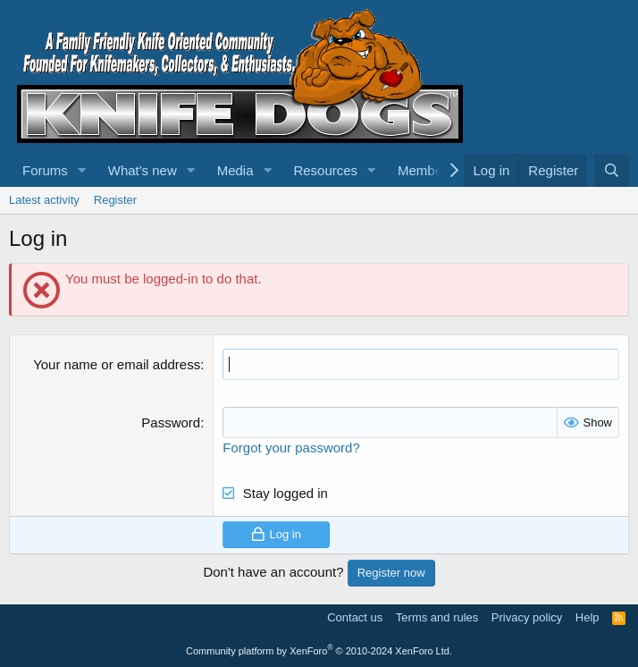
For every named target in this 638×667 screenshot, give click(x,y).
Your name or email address (116, 364)
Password (170, 422)
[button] (82, 170)
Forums (45, 170)
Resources (325, 170)
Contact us (354, 617)
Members (426, 170)
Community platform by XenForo (319, 651)
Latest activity (44, 200)
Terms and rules (437, 617)
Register (115, 200)
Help (587, 617)
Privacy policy (526, 617)
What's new (142, 170)
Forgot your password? (290, 447)
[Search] (611, 170)
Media (235, 170)
